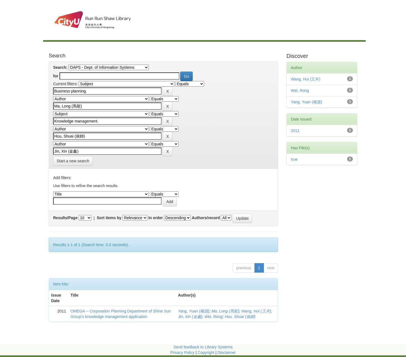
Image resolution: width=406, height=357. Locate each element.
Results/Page (65, 218)
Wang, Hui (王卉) (256, 311)
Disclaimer (226, 352)
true (294, 159)
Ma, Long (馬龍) (225, 311)
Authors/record (206, 218)
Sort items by (109, 218)
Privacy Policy (182, 352)
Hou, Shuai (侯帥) (240, 316)
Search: (60, 67)
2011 (295, 130)
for (55, 76)
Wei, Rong (213, 316)
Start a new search (73, 161)
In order (155, 218)
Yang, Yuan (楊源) (193, 311)
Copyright (207, 352)
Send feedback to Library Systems (202, 347)
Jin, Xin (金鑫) (190, 316)
